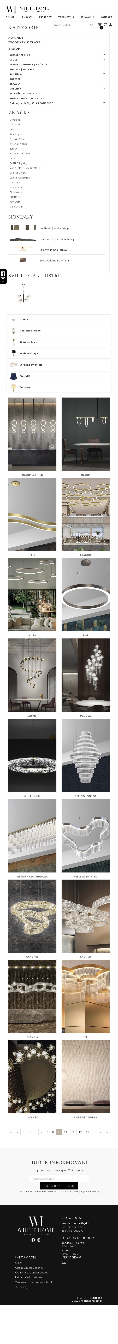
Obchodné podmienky (29, 1306)
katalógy (45, 17)
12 (80, 1171)
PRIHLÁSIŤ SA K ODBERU (59, 1225)
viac (64, 1301)
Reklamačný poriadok (28, 1316)
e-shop (10, 17)
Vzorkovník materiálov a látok (34, 1321)
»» (106, 1171)
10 (65, 1171)
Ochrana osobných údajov (31, 1311)
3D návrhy (87, 17)
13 (87, 1171)
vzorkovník (66, 17)
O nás (19, 1302)
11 (72, 1171)
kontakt (106, 17)
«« (11, 1171)
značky (27, 17)
